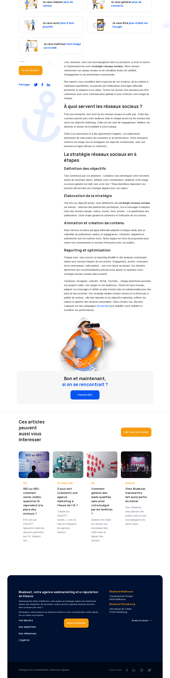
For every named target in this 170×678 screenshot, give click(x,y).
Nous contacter (76, 11)
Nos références (27, 633)
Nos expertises (95, 5)
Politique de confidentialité (34, 669)
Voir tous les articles (136, 432)
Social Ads (103, 306)
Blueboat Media (140, 620)
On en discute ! (31, 70)
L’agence (134, 5)
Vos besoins (71, 5)
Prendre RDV (85, 394)
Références (116, 5)
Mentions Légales (59, 669)
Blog (148, 5)
